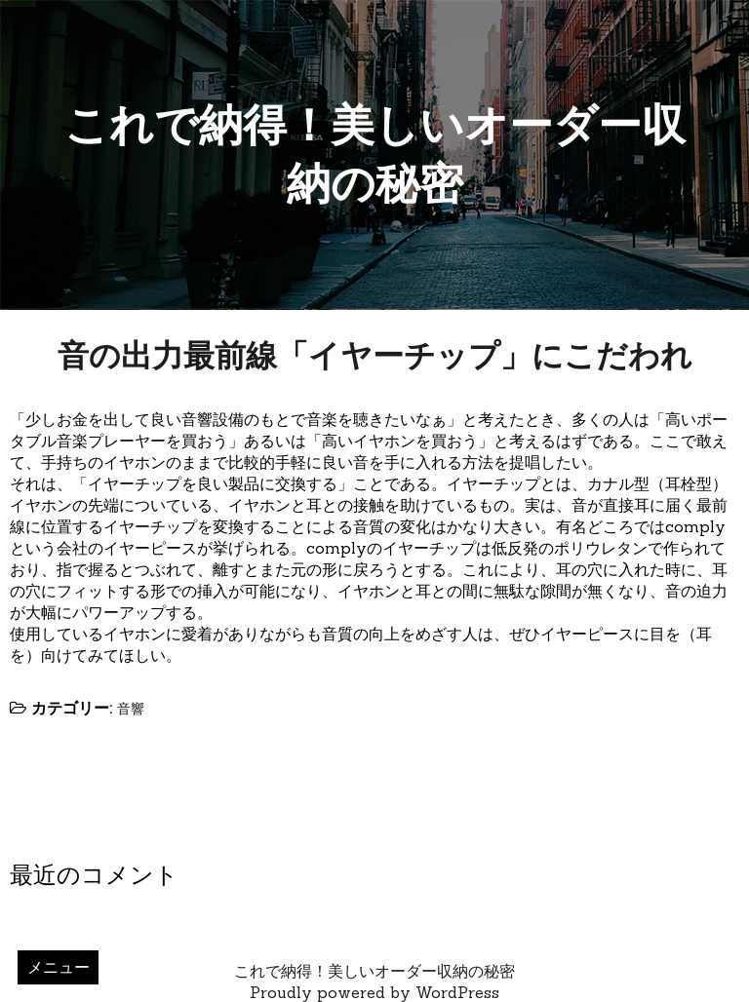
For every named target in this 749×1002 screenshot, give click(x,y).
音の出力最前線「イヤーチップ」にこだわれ (375, 355)
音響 (130, 708)
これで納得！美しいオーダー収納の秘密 (374, 971)
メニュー (58, 967)
